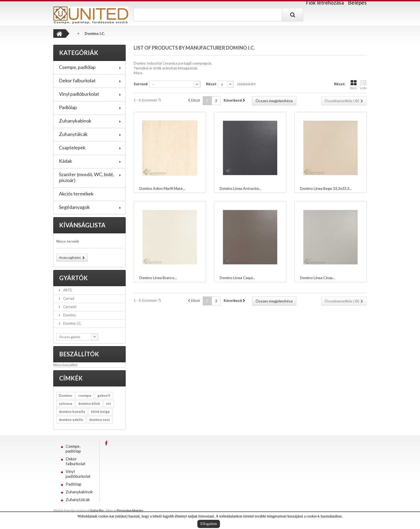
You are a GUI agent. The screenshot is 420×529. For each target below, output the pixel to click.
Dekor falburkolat (77, 80)
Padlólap (68, 107)
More (138, 73)
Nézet (211, 84)
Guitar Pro (96, 510)
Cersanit (69, 307)
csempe (84, 395)
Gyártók (73, 278)
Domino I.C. (72, 323)
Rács (353, 85)
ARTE (67, 290)
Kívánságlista (82, 225)
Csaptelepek (72, 147)
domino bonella (72, 411)
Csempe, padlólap (77, 67)
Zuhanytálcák (73, 134)
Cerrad (68, 298)
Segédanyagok (74, 207)
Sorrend (141, 84)
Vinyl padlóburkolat (79, 94)
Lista (363, 85)
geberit (104, 395)
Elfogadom (208, 524)
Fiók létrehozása (325, 2)
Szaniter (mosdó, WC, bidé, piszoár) (86, 177)
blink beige (100, 411)
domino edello (71, 419)
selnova (65, 403)
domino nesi (99, 419)
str (108, 403)
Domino (69, 315)
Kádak (65, 161)
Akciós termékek (76, 194)
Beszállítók (79, 354)
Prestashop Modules (130, 510)
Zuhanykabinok (75, 121)
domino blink (89, 403)
